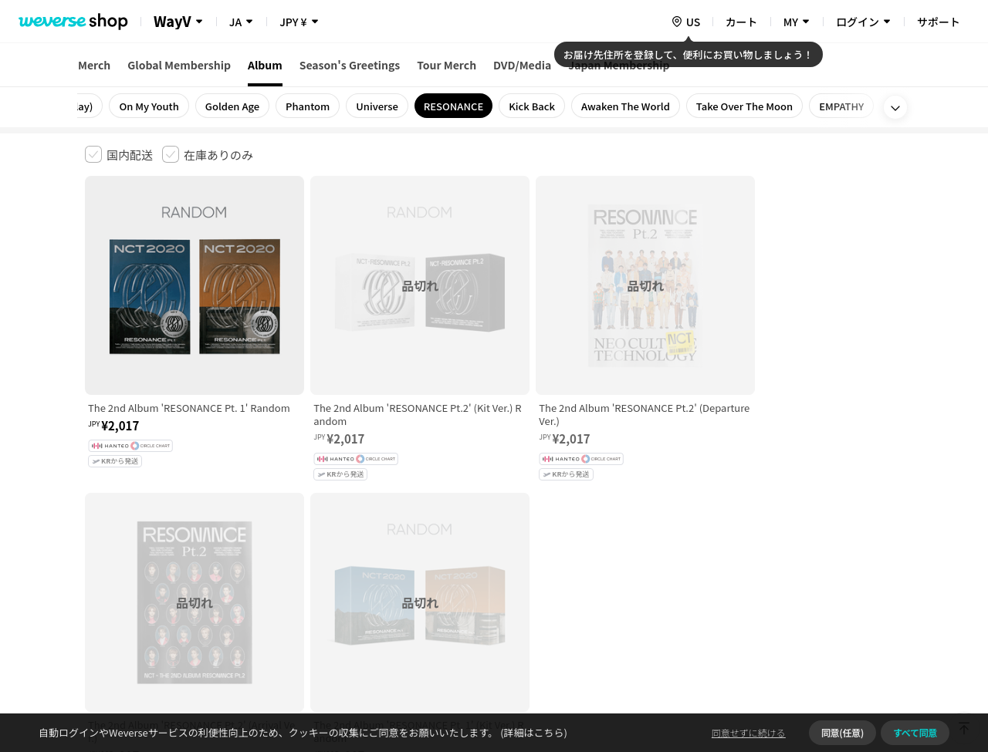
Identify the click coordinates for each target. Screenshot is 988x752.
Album (265, 65)
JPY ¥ (292, 21)
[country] (685, 21)
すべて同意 (915, 732)
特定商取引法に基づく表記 (518, 509)
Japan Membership (618, 65)
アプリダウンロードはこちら (838, 652)
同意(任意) (842, 732)
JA (235, 21)
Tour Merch (446, 65)
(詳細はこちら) (532, 732)
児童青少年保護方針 (287, 509)
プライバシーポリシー (395, 509)
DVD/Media (522, 65)
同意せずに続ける (749, 732)
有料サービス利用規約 (180, 509)
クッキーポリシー (630, 509)
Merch (94, 65)
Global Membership (179, 65)
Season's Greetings (350, 65)
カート (742, 21)
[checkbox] (119, 154)
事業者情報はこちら (780, 561)
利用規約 (97, 509)
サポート (938, 21)
